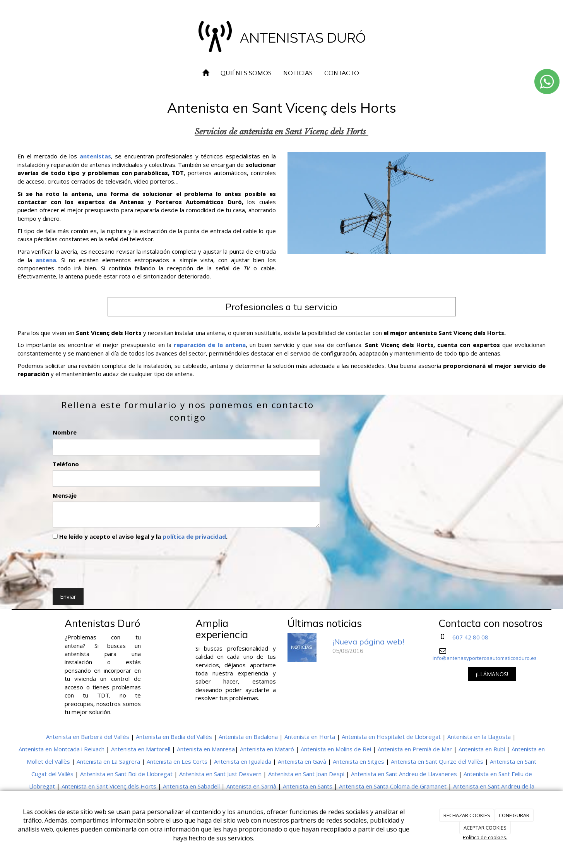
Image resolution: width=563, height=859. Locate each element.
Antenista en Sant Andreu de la (493, 786)
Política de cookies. (485, 837)
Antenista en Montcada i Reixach (61, 749)
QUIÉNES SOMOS (246, 73)
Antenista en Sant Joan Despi (306, 774)
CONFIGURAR (514, 815)
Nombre (65, 432)
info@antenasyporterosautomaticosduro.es (485, 658)
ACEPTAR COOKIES (485, 827)
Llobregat (42, 786)
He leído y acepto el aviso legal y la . (140, 536)
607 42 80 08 (470, 637)
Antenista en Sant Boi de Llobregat (126, 774)
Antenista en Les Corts (177, 761)
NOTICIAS (298, 73)
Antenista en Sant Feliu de (498, 774)
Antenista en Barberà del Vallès (87, 736)
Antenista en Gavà (302, 761)
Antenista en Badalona (248, 736)
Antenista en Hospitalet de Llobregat (391, 736)
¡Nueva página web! (368, 641)
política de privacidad (194, 536)
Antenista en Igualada (242, 761)
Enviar (68, 596)
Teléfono (66, 464)
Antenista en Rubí (482, 749)
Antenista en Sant (513, 761)
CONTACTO (341, 73)
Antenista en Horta (309, 736)
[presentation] (111, 563)
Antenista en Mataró (267, 749)
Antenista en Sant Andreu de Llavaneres (404, 774)
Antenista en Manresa (206, 749)
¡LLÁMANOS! (492, 674)
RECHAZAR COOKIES (466, 815)
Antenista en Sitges (358, 761)
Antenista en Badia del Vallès (174, 736)
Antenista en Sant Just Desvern (220, 774)
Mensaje (65, 495)
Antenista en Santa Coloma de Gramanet (393, 786)
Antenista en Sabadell (191, 786)
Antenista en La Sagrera (108, 761)
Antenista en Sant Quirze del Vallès (437, 761)
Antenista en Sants (307, 786)
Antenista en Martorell (140, 749)
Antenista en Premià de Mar (415, 749)
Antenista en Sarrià (251, 786)
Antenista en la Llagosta (479, 736)
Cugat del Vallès (52, 774)
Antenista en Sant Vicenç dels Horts (109, 786)
